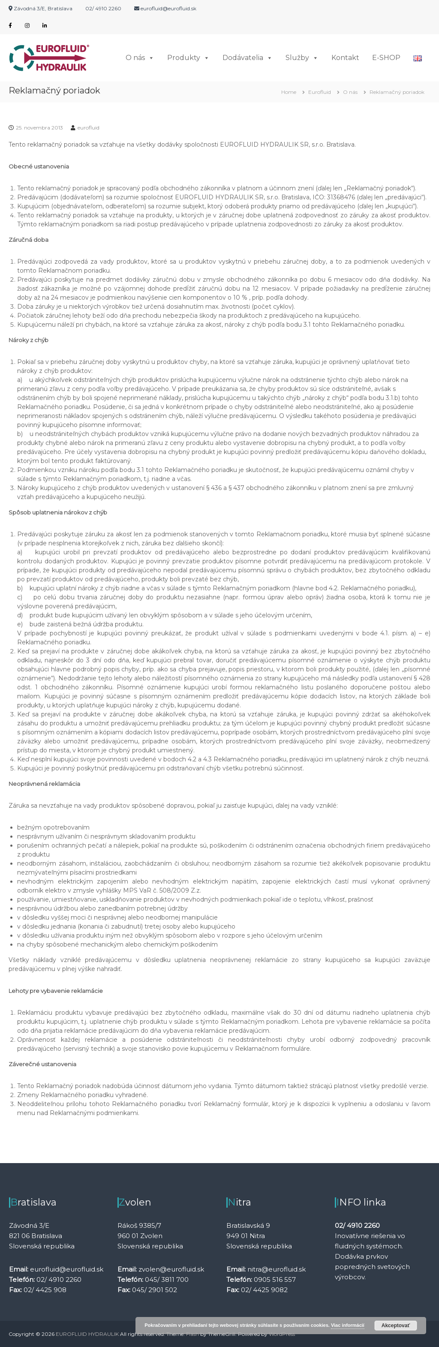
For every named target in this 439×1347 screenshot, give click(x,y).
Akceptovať (396, 1326)
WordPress (282, 1334)
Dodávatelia (248, 57)
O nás (140, 57)
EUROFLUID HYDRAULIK (87, 1334)
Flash (192, 1334)
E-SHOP (386, 58)
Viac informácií (347, 1325)
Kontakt (345, 58)
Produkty (188, 57)
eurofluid (88, 127)
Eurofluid (319, 92)
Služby (302, 57)
